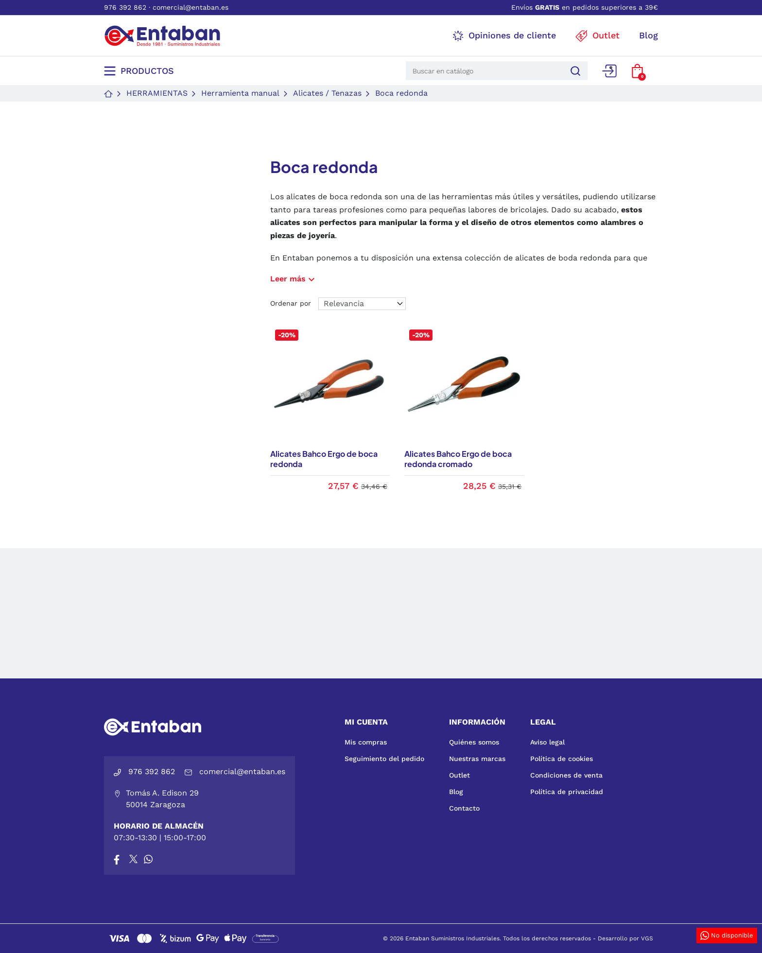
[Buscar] (574, 70)
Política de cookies (561, 758)
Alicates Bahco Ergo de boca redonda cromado (458, 459)
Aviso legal (547, 742)
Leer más (293, 278)
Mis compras (366, 742)
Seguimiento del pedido (384, 758)
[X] (134, 859)
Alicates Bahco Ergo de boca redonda (324, 459)
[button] (637, 71)
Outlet (459, 775)
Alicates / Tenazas (327, 93)
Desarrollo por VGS (625, 938)
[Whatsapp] (148, 859)
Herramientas (157, 93)
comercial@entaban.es (190, 7)
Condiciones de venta (566, 775)
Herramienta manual (240, 93)
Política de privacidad (566, 792)
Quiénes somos (474, 742)
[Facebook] (117, 859)
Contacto (464, 808)
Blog (456, 792)
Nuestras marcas (477, 758)
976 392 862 (125, 7)
